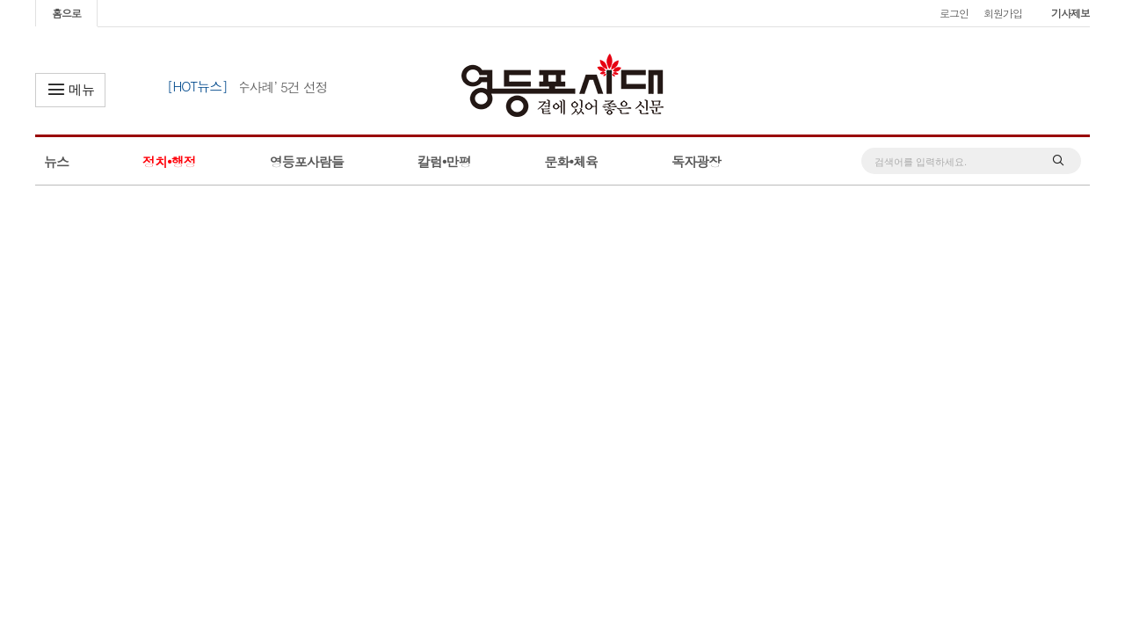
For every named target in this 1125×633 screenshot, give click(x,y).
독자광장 (696, 161)
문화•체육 (571, 161)
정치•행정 (169, 161)
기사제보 (1070, 12)
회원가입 (1002, 12)
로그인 (954, 12)
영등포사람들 (307, 161)
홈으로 (66, 12)
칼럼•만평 (444, 161)
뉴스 (56, 161)
